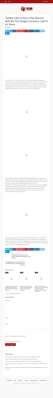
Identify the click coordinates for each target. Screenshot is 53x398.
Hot (15, 380)
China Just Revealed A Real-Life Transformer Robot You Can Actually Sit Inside (23, 361)
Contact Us (43, 380)
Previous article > (16, 293)
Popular (20, 380)
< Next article (8, 293)
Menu (8, 1)
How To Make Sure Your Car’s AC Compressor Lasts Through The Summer (23, 357)
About (26, 380)
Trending (9, 380)
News (7, 272)
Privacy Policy (34, 380)
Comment (8, 300)
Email (7, 323)
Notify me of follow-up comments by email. (15, 336)
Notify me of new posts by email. (13, 341)
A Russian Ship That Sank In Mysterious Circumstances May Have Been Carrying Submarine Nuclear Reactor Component (41, 289)
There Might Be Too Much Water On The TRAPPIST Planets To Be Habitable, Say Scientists (15, 264)
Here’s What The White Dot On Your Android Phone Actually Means (21, 359)
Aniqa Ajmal (7, 27)
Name (7, 317)
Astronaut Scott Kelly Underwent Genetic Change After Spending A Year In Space (20, 256)
